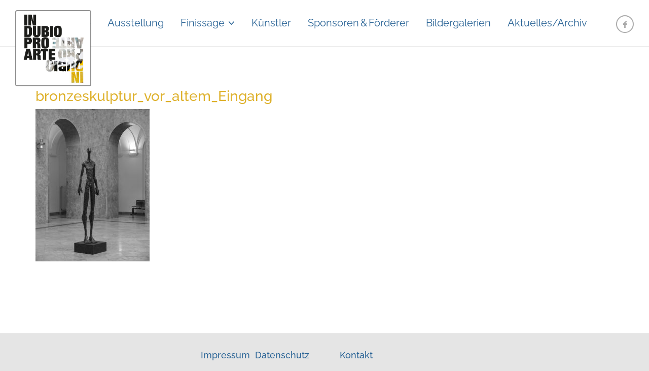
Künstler (271, 23)
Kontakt (356, 355)
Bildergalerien (458, 23)
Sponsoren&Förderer (358, 23)
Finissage (203, 23)
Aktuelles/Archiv (547, 23)
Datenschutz (282, 355)
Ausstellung (135, 23)
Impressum (227, 355)
